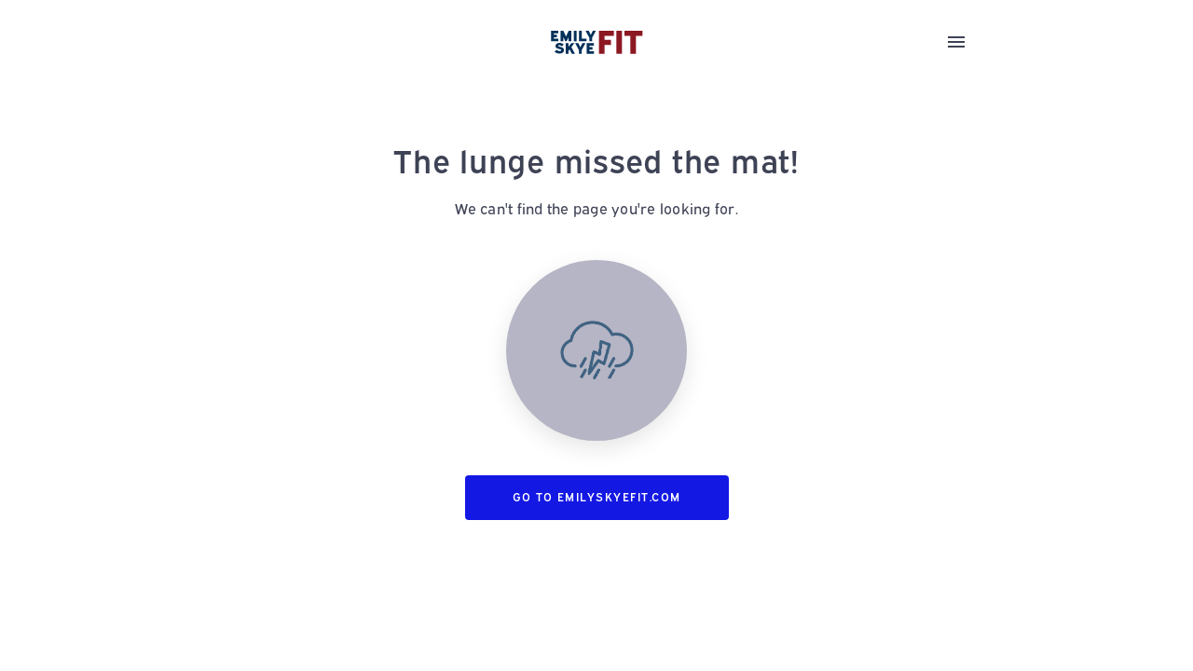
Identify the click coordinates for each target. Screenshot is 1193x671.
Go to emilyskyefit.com (597, 497)
